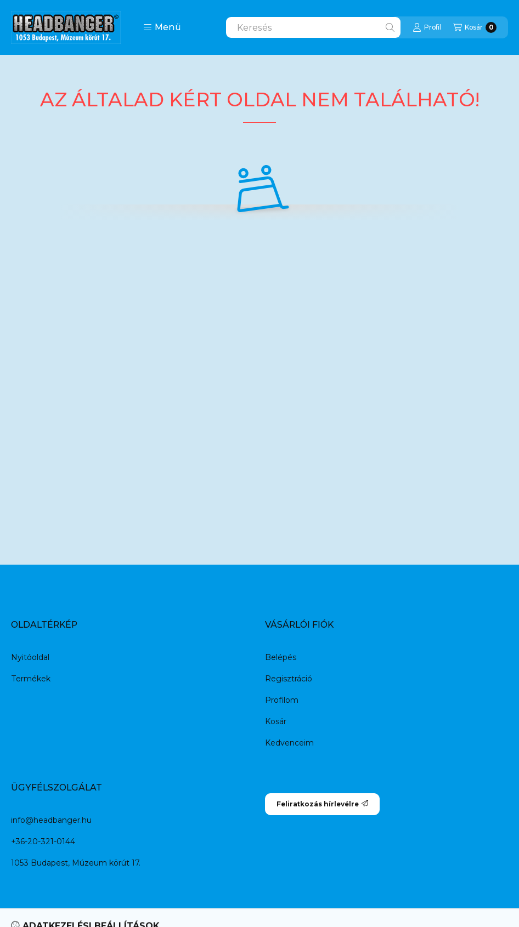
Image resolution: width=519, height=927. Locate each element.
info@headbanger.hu (51, 820)
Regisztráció (288, 679)
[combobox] (313, 27)
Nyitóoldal (30, 657)
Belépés (280, 657)
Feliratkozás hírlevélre (322, 804)
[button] (162, 27)
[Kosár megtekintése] (475, 27)
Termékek (30, 679)
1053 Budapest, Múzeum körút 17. (75, 863)
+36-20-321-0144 (43, 841)
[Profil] (427, 27)
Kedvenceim (289, 743)
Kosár (275, 721)
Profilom (281, 700)
